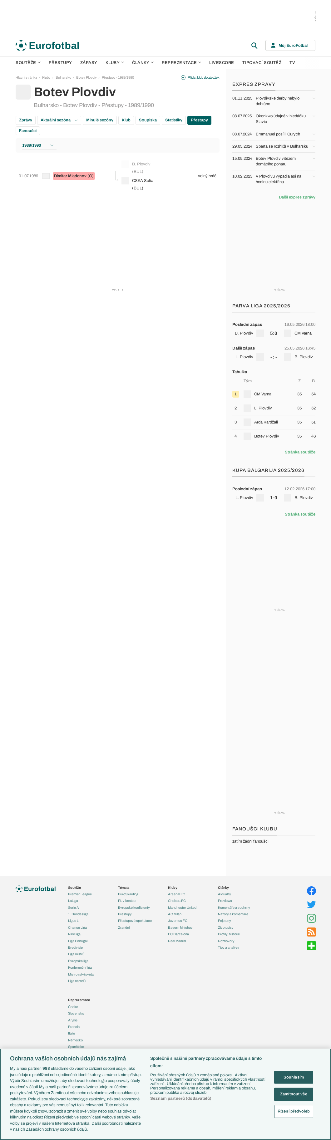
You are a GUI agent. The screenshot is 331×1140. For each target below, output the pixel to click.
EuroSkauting (128, 894)
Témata (123, 887)
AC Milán (174, 914)
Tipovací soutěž (262, 63)
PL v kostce (127, 901)
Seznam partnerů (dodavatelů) (180, 1098)
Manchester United (182, 907)
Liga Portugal (77, 941)
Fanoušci (28, 131)
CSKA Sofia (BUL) (137, 183)
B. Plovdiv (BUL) (136, 167)
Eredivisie (75, 947)
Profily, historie (229, 934)
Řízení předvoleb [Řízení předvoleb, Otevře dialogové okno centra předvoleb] (294, 1111)
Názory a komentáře (233, 914)
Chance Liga (77, 927)
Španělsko (76, 1047)
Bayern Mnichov (180, 927)
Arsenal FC (176, 894)
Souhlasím (294, 1077)
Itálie (71, 1033)
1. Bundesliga (78, 914)
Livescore (221, 63)
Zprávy (25, 120)
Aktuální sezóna (59, 120)
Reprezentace (181, 63)
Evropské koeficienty (134, 907)
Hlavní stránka (26, 77)
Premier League (80, 894)
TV (292, 63)
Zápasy (88, 63)
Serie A (73, 907)
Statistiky (173, 120)
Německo (75, 1040)
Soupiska (148, 120)
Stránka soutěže (300, 452)
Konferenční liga (80, 967)
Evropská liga (78, 961)
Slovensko (76, 1013)
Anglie (72, 1020)
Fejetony (224, 920)
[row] (273, 329)
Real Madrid (177, 941)
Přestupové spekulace (135, 920)
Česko (73, 1007)
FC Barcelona (178, 934)
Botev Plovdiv (86, 77)
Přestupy (60, 63)
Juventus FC (177, 920)
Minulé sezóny (99, 120)
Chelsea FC (177, 901)
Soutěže (28, 63)
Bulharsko (63, 77)
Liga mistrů (76, 954)
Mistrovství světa (81, 974)
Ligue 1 (73, 920)
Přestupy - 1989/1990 (118, 77)
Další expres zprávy (297, 197)
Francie (74, 1027)
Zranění (124, 927)
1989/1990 (37, 145)
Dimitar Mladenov (70, 176)
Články (223, 887)
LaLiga (73, 901)
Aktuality (224, 894)
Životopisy (226, 927)
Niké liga (74, 934)
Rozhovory (226, 941)
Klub (126, 120)
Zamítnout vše (293, 1094)
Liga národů (77, 981)
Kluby (115, 63)
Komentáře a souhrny (234, 907)
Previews (225, 901)
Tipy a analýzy (228, 947)
